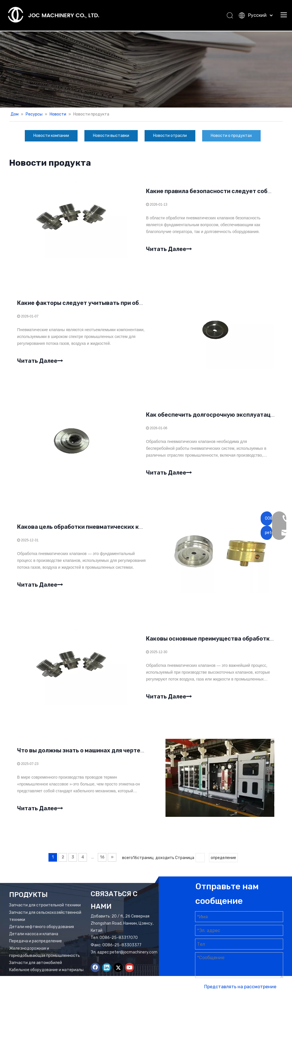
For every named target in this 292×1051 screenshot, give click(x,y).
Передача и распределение (35, 947)
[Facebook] (95, 974)
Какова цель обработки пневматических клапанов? (92, 530)
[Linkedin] (106, 974)
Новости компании (51, 135)
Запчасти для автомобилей (35, 969)
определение (223, 864)
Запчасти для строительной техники (45, 911)
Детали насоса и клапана (33, 940)
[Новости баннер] (146, 69)
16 (102, 863)
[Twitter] (118, 974)
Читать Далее (169, 249)
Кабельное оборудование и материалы (46, 976)
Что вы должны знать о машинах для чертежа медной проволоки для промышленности (142, 756)
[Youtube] (129, 974)
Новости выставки (111, 135)
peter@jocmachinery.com (133, 958)
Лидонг (225, 1023)
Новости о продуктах (231, 135)
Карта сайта (258, 1016)
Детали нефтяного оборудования (41, 933)
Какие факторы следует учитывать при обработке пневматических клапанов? (131, 304)
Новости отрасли (170, 135)
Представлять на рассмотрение (240, 993)
